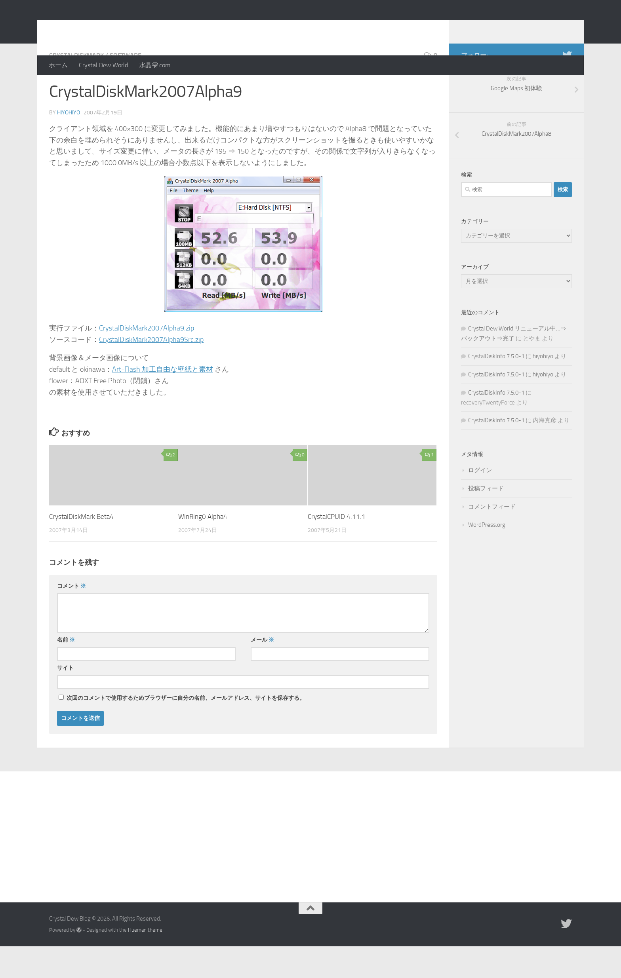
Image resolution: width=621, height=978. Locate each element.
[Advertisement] (310, 862)
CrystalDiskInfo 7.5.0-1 (496, 387)
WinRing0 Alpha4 (202, 548)
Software (125, 87)
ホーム (58, 65)
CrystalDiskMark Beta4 (81, 548)
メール (262, 671)
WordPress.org (486, 556)
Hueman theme (145, 962)
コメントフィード (492, 538)
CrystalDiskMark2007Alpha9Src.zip (151, 371)
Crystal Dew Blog (108, 27)
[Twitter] (567, 86)
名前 (66, 671)
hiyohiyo (68, 144)
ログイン (480, 501)
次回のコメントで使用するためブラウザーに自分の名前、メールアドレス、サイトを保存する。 (186, 729)
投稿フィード (486, 520)
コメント (71, 617)
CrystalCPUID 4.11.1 (337, 548)
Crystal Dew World (103, 65)
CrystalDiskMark (76, 87)
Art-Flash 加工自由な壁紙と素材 (162, 401)
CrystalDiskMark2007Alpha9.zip (146, 359)
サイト (65, 699)
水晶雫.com (154, 65)
